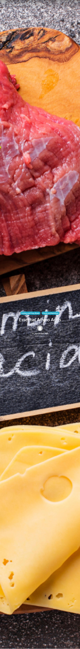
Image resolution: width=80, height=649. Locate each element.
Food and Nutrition (50, 313)
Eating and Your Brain (30, 313)
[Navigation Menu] (70, 4)
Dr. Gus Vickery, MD (40, 333)
